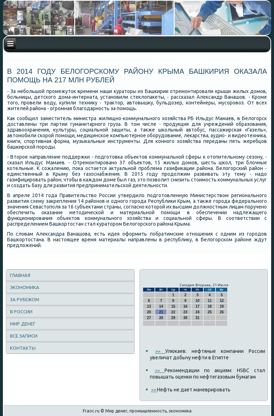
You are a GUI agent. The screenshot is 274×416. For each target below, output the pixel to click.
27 (149, 318)
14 (161, 306)
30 (185, 318)
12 (222, 301)
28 (161, 318)
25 (210, 312)
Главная (20, 275)
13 (149, 306)
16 (185, 306)
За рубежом (24, 299)
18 (210, 306)
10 (197, 301)
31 (197, 318)
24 (197, 312)
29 (173, 318)
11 (210, 301)
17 (197, 306)
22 (173, 312)
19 (222, 306)
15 (173, 306)
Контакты (23, 347)
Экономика (24, 287)
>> (160, 351)
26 (222, 312)
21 (161, 312)
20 (149, 312)
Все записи (23, 335)
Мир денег (22, 323)
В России (21, 311)
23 (185, 312)
